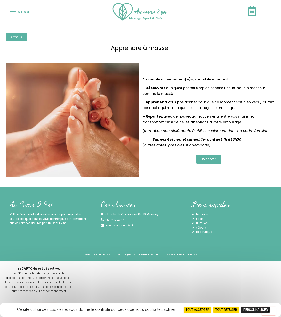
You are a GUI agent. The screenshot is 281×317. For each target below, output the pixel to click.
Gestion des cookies (181, 254)
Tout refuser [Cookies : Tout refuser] (226, 310)
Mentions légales (97, 254)
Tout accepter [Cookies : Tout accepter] (197, 310)
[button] (16, 37)
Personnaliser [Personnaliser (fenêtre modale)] (255, 310)
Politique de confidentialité (138, 254)
